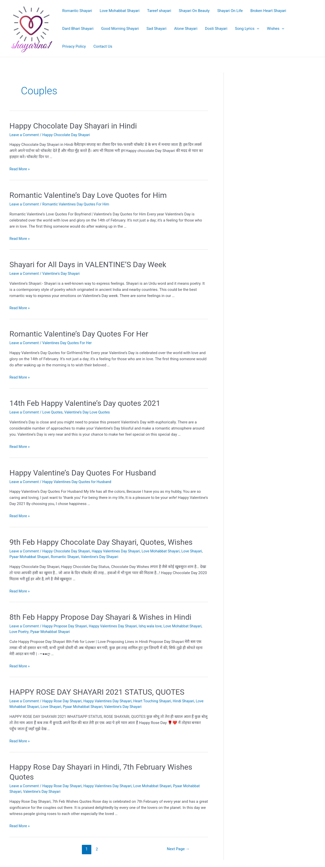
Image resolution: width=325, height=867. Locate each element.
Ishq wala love (156, 624)
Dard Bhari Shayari (77, 28)
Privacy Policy (74, 46)
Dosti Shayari (216, 28)
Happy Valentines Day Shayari (120, 549)
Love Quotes (54, 411)
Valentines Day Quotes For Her (69, 342)
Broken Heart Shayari (268, 10)
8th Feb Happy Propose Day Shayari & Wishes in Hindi (100, 615)
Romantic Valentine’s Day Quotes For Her (78, 333)
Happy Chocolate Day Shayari (69, 135)
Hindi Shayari (191, 699)
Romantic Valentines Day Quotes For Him (79, 204)
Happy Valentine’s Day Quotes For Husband (82, 471)
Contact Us (102, 46)
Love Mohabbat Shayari (120, 10)
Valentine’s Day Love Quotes (90, 411)
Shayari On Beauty (194, 10)
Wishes (275, 28)
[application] (256, 28)
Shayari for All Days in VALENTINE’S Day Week (87, 264)
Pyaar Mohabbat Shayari (44, 555)
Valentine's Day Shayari (63, 273)
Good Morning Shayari (120, 28)
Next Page (177, 846)
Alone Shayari (185, 28)
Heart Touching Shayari (158, 699)
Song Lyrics (247, 28)
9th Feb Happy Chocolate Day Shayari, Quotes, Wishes (101, 540)
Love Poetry (34, 630)
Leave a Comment (24, 135)
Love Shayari (61, 704)
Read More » (20, 169)
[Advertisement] (277, 99)
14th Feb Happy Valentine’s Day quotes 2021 (84, 402)
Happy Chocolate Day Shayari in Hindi (73, 125)
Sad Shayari (156, 28)
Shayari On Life (230, 10)
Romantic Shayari (77, 10)
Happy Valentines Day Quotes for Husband (80, 480)
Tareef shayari (159, 10)
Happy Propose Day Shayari (67, 624)
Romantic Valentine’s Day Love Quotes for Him (88, 194)
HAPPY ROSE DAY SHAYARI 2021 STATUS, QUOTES (96, 689)
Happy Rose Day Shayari (64, 699)
